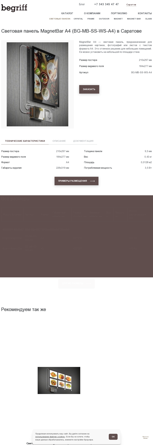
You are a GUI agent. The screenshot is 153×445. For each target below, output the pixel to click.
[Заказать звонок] (145, 4)
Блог (82, 4)
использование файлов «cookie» (50, 437)
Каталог (67, 13)
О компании (92, 13)
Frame (90, 19)
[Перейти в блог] (145, 437)
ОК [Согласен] (113, 437)
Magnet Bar (134, 19)
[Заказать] (89, 89)
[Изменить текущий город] (131, 5)
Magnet (118, 19)
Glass (148, 19)
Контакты (145, 13)
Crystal (78, 19)
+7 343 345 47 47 (106, 4)
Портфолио (119, 13)
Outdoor (104, 19)
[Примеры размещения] (76, 181)
